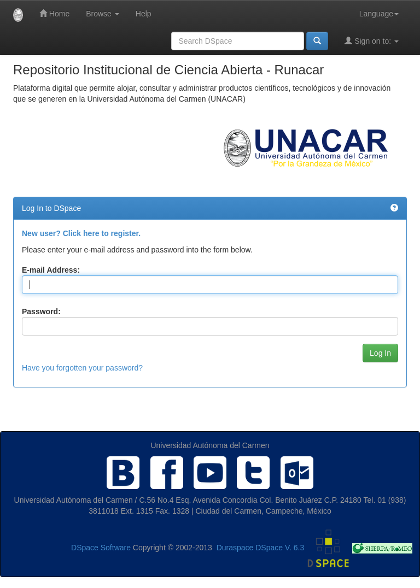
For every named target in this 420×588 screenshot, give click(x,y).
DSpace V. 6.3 (279, 548)
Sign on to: (372, 40)
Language (379, 13)
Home (54, 13)
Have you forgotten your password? (82, 367)
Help (143, 13)
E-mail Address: (51, 270)
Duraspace (235, 548)
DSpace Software (101, 548)
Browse (102, 13)
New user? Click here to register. (81, 233)
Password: (41, 311)
